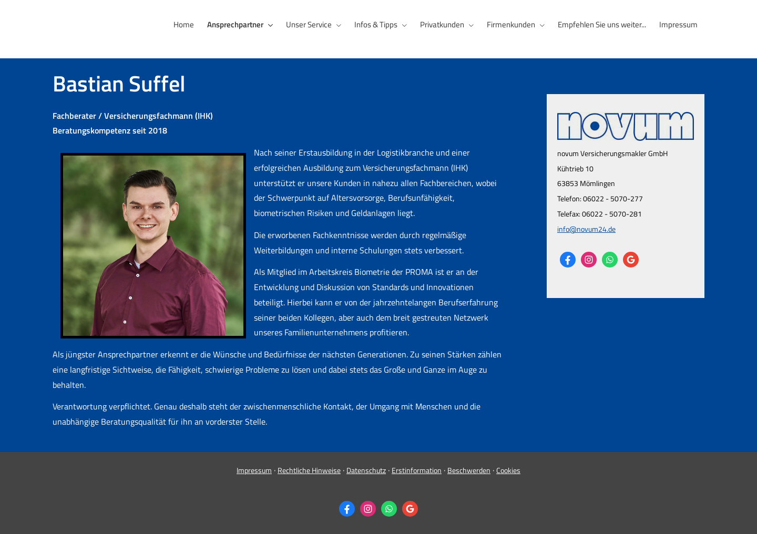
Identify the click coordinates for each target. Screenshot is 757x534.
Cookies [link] (508, 469)
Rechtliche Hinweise (309, 469)
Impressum (254, 469)
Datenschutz (366, 469)
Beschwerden (468, 469)
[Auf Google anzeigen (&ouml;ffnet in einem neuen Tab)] (631, 259)
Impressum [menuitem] (679, 24)
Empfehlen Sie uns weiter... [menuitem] (603, 24)
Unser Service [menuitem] (312, 24)
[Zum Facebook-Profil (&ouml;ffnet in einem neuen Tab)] (568, 259)
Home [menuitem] (188, 24)
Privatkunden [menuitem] (444, 24)
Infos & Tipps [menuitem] (378, 24)
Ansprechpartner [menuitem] (239, 24)
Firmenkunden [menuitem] (512, 24)
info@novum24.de (586, 228)
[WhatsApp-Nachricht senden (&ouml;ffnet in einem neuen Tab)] (610, 259)
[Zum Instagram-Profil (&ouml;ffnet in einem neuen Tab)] (589, 259)
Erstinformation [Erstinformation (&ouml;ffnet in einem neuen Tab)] (417, 469)
